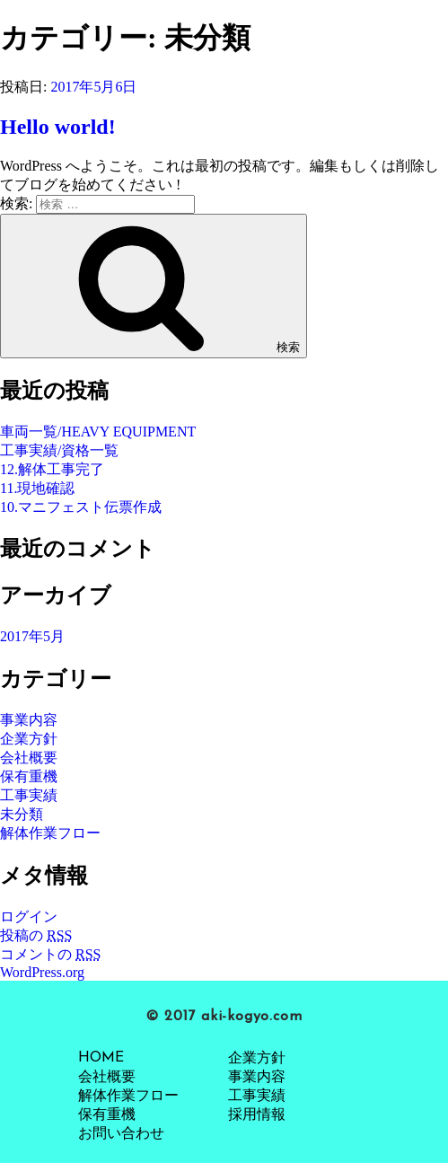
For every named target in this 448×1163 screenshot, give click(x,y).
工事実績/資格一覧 (59, 450)
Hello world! (58, 126)
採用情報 (256, 1115)
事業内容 (28, 719)
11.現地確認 (37, 488)
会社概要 (28, 757)
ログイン (28, 916)
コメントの (50, 954)
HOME (101, 1058)
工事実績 (28, 795)
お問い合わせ (121, 1134)
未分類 (21, 814)
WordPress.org (42, 972)
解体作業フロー (50, 833)
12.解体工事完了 (52, 469)
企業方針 (28, 738)
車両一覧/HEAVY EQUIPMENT (98, 431)
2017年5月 (32, 636)
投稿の (36, 935)
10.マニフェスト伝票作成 (81, 507)
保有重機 (28, 776)
